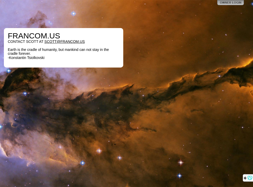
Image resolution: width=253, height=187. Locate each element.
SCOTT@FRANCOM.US (64, 41)
